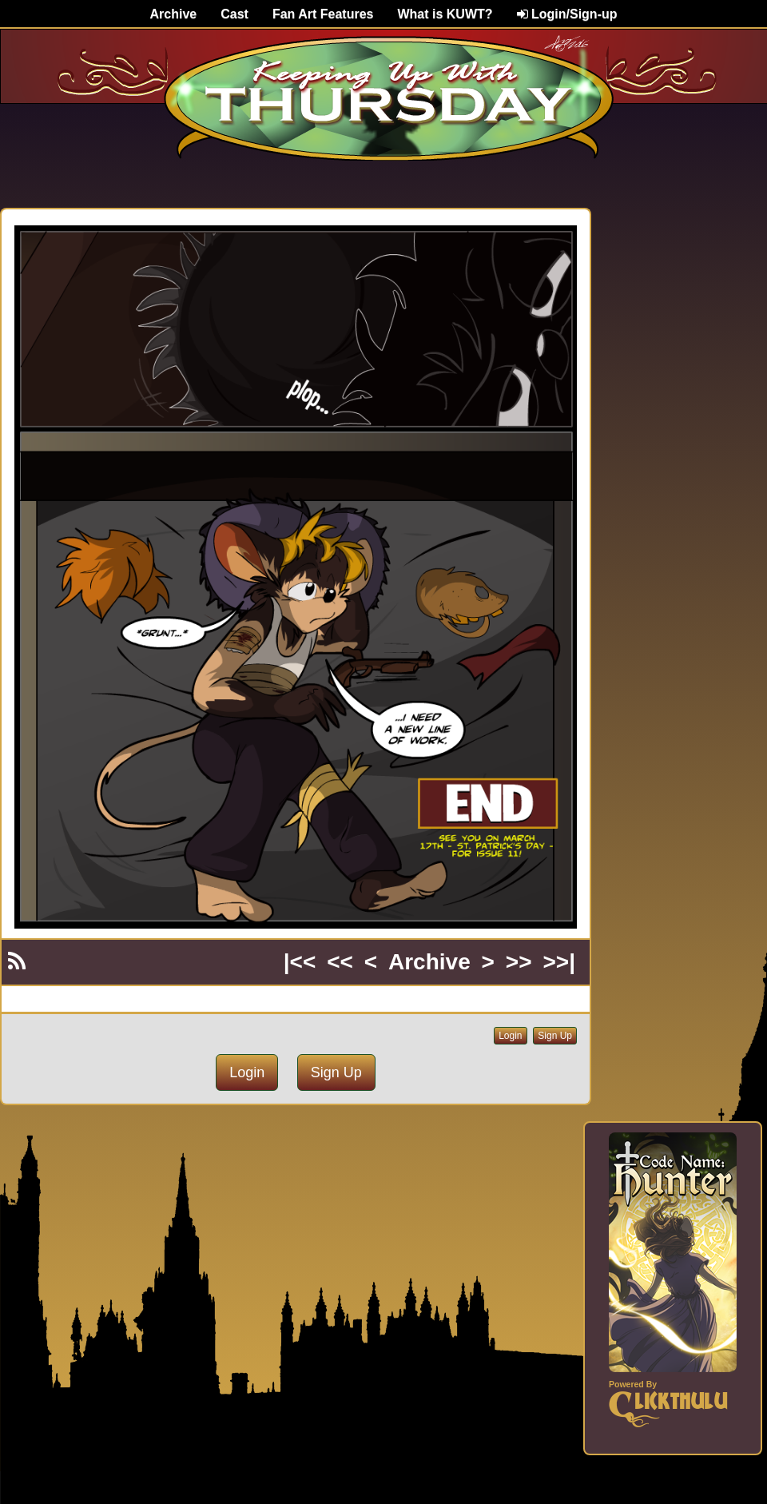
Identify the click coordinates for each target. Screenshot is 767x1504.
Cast (234, 14)
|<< (300, 961)
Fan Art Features (323, 14)
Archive (173, 14)
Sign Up (555, 1035)
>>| (558, 961)
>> (519, 961)
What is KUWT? (444, 14)
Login (510, 1035)
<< (340, 961)
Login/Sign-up (567, 14)
